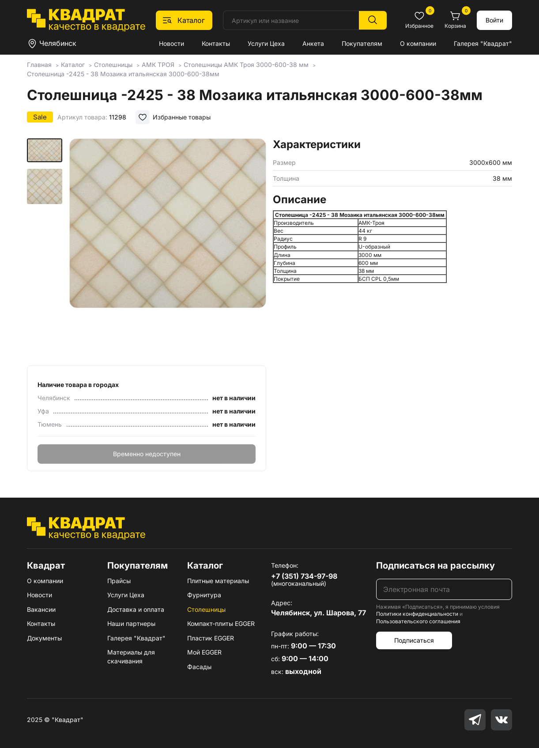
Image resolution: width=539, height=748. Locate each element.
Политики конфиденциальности (417, 613)
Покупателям (362, 43)
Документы (44, 638)
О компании (418, 43)
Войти (494, 20)
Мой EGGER (204, 652)
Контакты (216, 43)
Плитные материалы (218, 580)
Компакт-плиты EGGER (221, 623)
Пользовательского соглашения (418, 621)
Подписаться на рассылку (435, 565)
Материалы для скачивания (131, 656)
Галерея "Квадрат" (483, 43)
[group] (167, 249)
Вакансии (41, 609)
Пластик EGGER (210, 638)
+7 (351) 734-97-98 (304, 576)
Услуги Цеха (266, 43)
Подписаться (414, 640)
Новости (171, 43)
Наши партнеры (131, 623)
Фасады (199, 666)
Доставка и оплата (135, 609)
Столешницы (206, 609)
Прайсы (119, 580)
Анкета (313, 43)
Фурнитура (204, 595)
